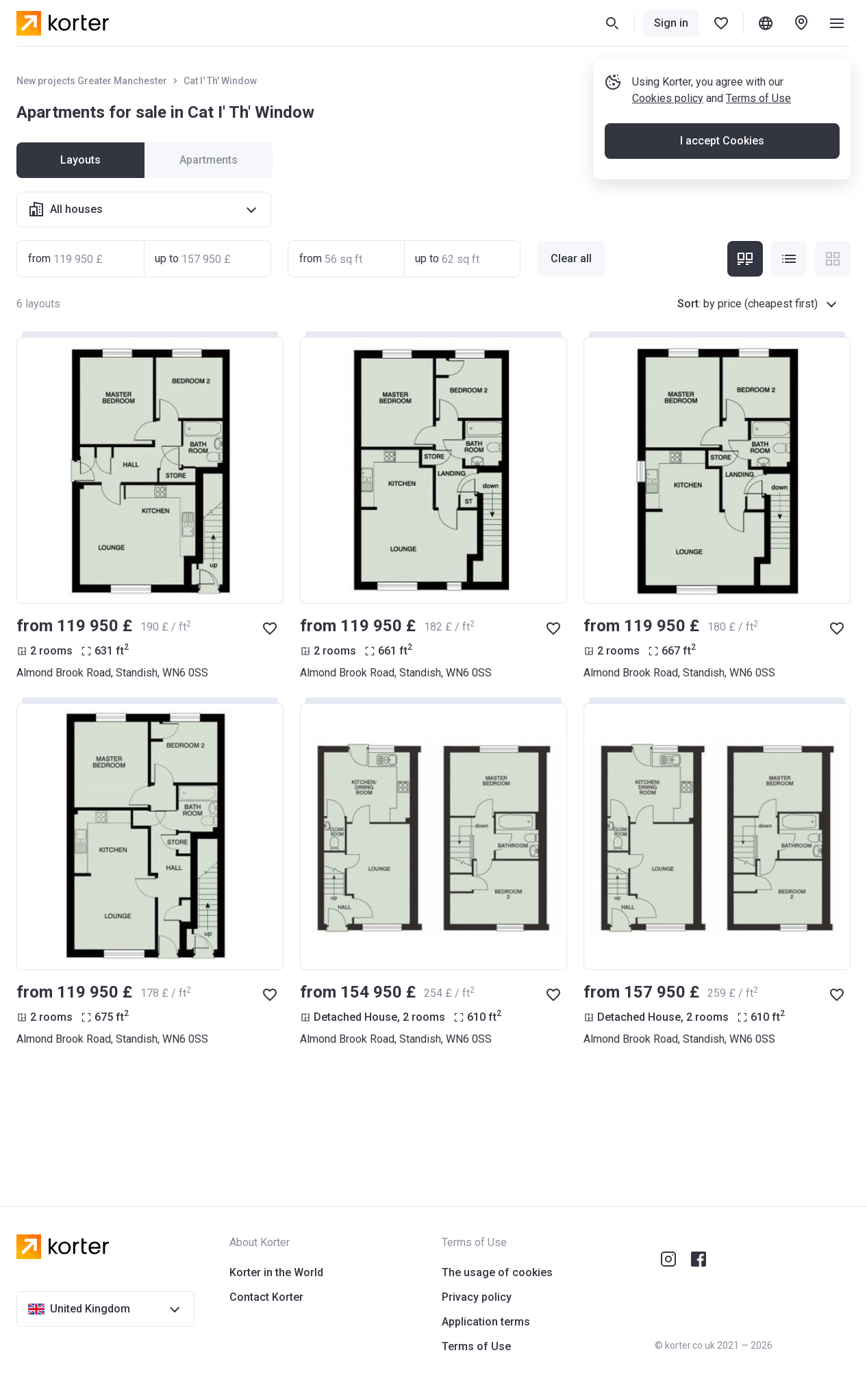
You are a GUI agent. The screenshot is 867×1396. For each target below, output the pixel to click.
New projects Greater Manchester (91, 80)
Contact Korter (266, 1297)
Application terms (486, 1321)
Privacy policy (477, 1297)
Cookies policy (667, 98)
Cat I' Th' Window (220, 80)
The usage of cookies (497, 1272)
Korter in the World (276, 1272)
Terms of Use (758, 98)
